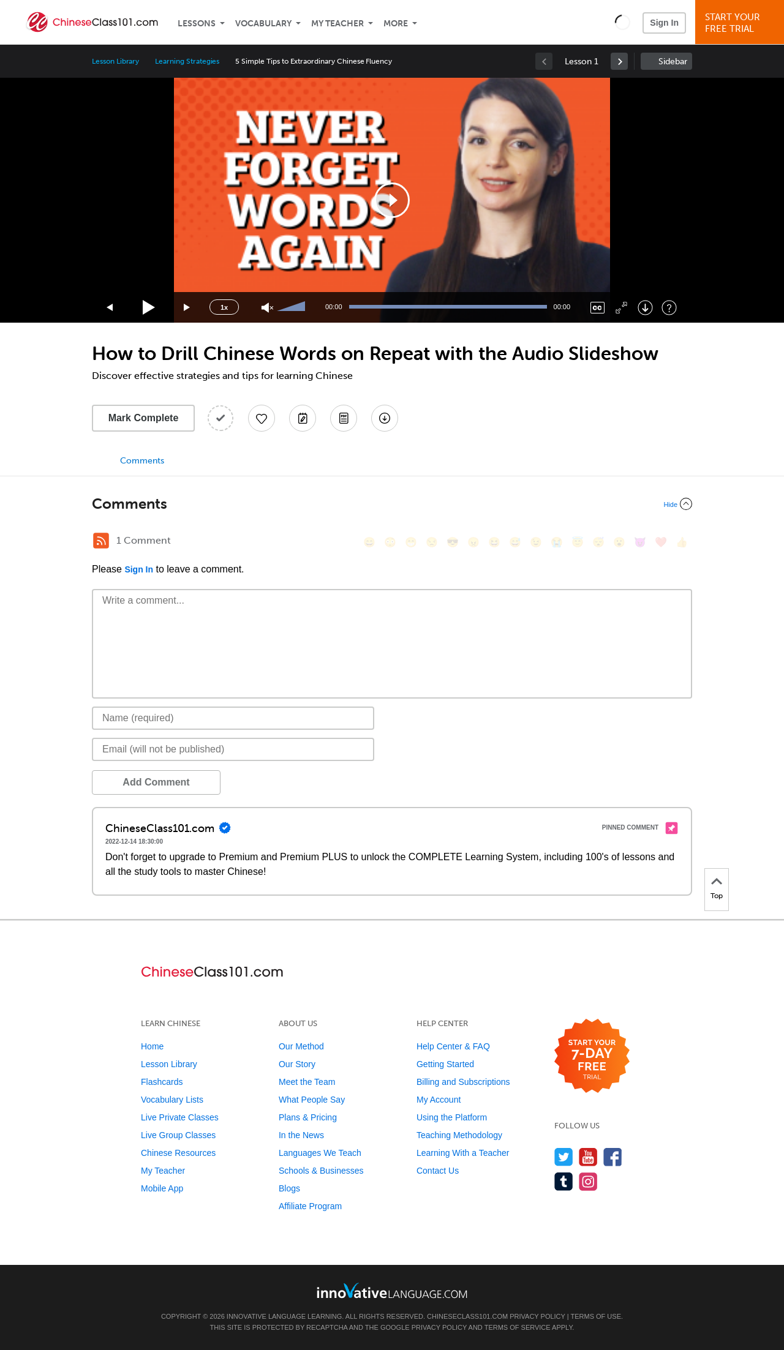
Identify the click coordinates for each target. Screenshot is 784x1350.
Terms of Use (595, 1316)
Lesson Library (115, 61)
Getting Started (445, 1064)
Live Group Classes (178, 1135)
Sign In (664, 23)
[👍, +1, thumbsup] (681, 542)
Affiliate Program (310, 1206)
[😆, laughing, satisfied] (494, 542)
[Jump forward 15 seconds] (187, 307)
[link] (619, 61)
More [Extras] (395, 23)
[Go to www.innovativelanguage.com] (392, 1290)
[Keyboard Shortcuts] (669, 307)
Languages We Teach (320, 1153)
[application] (392, 200)
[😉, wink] (536, 542)
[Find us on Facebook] (612, 1156)
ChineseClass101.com (467, 1316)
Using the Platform (452, 1117)
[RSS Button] (101, 540)
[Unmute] (267, 307)
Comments (142, 461)
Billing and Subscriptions (463, 1082)
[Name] (233, 718)
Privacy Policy (537, 1316)
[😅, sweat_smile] (515, 542)
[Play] (149, 307)
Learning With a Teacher (463, 1153)
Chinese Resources (178, 1153)
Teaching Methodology (459, 1135)
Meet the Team (307, 1082)
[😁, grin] (411, 542)
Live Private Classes (180, 1117)
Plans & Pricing (308, 1117)
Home (152, 1046)
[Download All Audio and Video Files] (384, 418)
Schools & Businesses (321, 1171)
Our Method (301, 1046)
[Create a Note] (302, 418)
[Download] (645, 307)
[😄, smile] (369, 542)
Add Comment (156, 782)
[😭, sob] (556, 542)
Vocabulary (263, 23)
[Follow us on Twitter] (563, 1156)
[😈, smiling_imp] (640, 542)
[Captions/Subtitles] (597, 307)
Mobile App (162, 1188)
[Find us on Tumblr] (563, 1181)
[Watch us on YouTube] (588, 1156)
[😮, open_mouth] (619, 542)
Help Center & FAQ (453, 1046)
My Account (439, 1099)
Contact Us (438, 1171)
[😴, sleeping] (598, 542)
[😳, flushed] (390, 542)
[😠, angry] (473, 542)
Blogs (289, 1188)
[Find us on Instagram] (588, 1181)
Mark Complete (143, 418)
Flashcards (162, 1082)
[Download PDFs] (343, 418)
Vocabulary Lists (172, 1099)
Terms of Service (517, 1327)
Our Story (297, 1064)
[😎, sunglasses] (452, 542)
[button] (622, 22)
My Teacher (337, 23)
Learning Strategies (187, 61)
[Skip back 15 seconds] (110, 307)
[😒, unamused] (431, 542)
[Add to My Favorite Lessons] (261, 418)
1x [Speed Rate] (224, 307)
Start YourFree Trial (741, 23)
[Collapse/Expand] (392, 504)
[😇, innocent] (577, 542)
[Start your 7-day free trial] (592, 1056)
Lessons (197, 23)
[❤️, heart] (660, 542)
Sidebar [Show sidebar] (672, 61)
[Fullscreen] (621, 307)
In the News (301, 1135)
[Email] (233, 749)
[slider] (293, 307)
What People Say (312, 1099)
